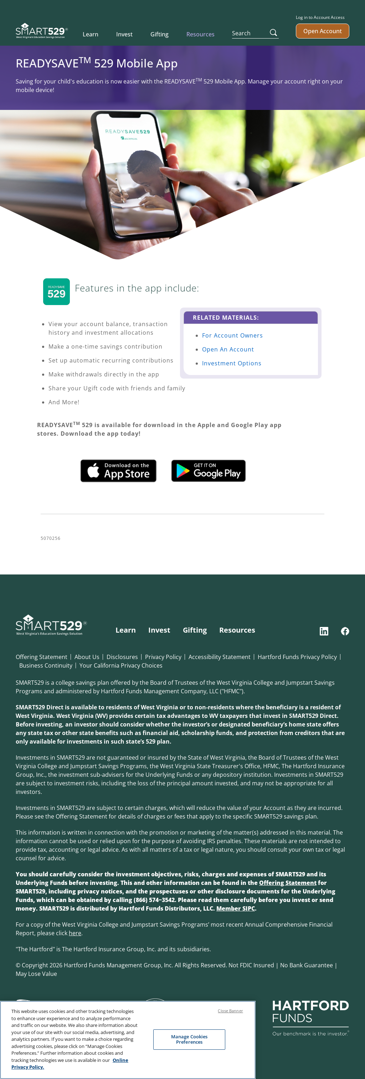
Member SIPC (235, 908)
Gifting (159, 34)
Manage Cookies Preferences (189, 1040)
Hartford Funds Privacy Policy (297, 657)
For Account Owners (232, 335)
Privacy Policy (163, 657)
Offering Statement (41, 657)
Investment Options (232, 363)
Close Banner (230, 1011)
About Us (86, 657)
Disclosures (122, 657)
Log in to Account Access (320, 17)
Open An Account (228, 349)
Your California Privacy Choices (121, 665)
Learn (90, 34)
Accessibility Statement (220, 657)
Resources (200, 34)
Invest (124, 34)
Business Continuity (45, 665)
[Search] (255, 33)
